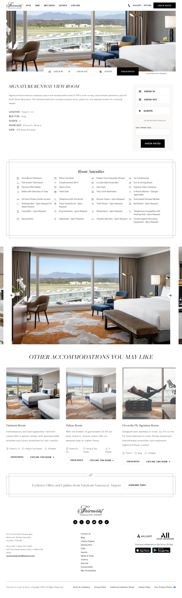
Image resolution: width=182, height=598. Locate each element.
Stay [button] (28, 5)
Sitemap (84, 563)
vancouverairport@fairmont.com (20, 555)
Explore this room (42, 457)
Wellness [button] (49, 5)
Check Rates (128, 71)
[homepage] (16, 5)
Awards (84, 552)
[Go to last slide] (12, 295)
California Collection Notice (122, 587)
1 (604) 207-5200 (24, 546)
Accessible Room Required (156, 73)
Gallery (137, 5)
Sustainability (87, 567)
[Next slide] (170, 295)
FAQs (83, 548)
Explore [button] (75, 5)
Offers (147, 5)
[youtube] (94, 522)
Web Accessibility (88, 570)
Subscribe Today (137, 485)
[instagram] (88, 522)
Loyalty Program (88, 541)
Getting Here (86, 545)
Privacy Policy (100, 587)
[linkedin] (100, 522)
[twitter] (81, 522)
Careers (84, 559)
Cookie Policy (144, 587)
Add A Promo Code (143, 128)
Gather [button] (63, 5)
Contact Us (86, 534)
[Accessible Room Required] (142, 73)
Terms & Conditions (81, 587)
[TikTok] (107, 522)
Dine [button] (37, 5)
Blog (83, 537)
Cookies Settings (165, 587)
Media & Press (87, 556)
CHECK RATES (17, 457)
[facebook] (75, 522)
